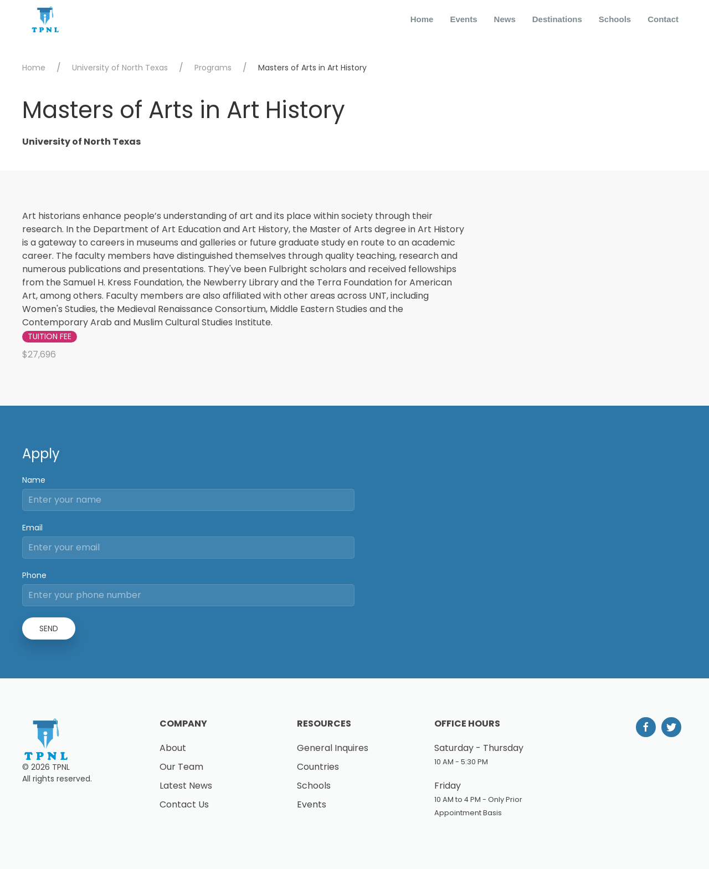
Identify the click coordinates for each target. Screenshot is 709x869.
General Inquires (332, 748)
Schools (615, 19)
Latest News (186, 785)
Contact (663, 19)
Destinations (557, 19)
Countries (318, 766)
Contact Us (184, 804)
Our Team (181, 766)
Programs (213, 67)
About (173, 748)
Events (463, 19)
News (505, 19)
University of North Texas (120, 67)
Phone (34, 575)
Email (32, 527)
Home (422, 19)
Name (33, 479)
